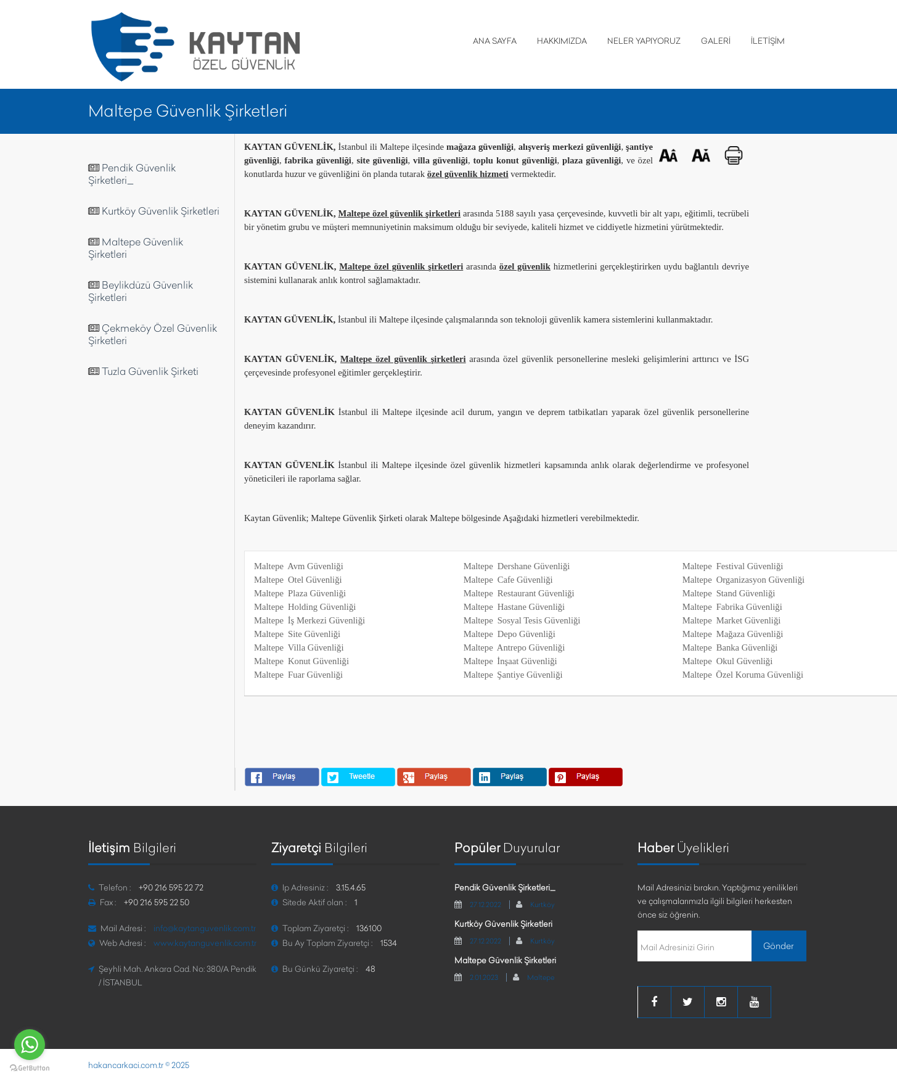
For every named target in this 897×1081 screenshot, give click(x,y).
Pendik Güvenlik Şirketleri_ (132, 174)
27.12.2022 (485, 904)
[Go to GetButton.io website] (29, 1068)
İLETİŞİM (768, 41)
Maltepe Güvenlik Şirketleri (505, 960)
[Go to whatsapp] (29, 1044)
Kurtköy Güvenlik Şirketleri (160, 211)
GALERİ (716, 41)
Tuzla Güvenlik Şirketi (150, 371)
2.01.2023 (484, 977)
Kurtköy (542, 904)
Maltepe (540, 977)
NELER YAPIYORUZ (644, 41)
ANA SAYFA (495, 41)
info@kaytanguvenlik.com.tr (205, 928)
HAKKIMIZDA (562, 41)
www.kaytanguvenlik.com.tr (205, 943)
